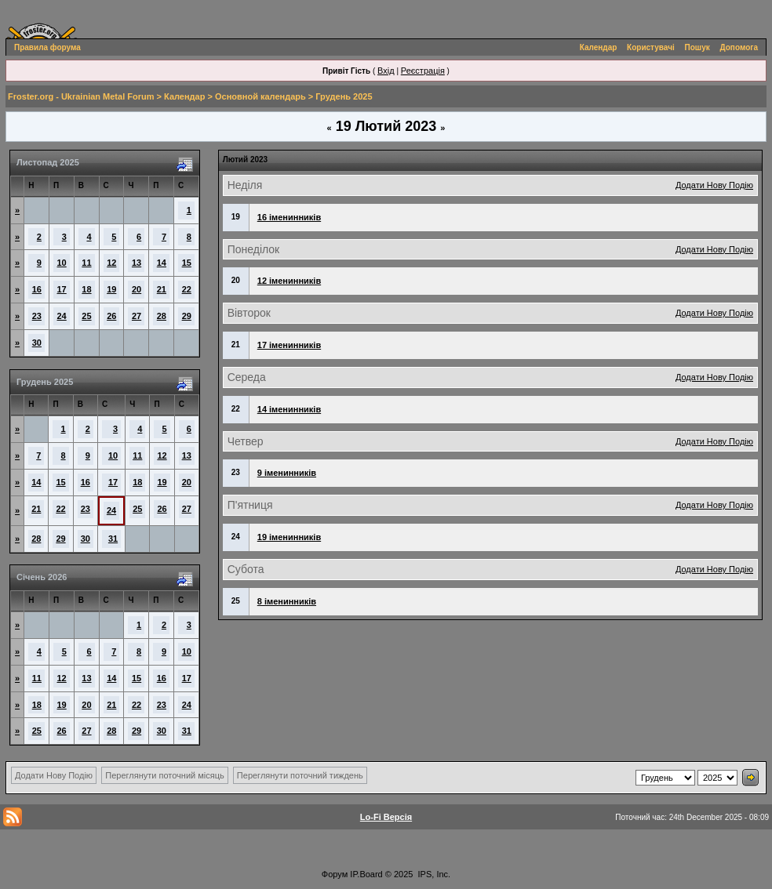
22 (186, 289)
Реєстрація (423, 70)
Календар (598, 47)
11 (86, 262)
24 (62, 316)
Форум (335, 874)
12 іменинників (289, 280)
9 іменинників (286, 472)
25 (86, 316)
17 (62, 289)
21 (161, 289)
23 (37, 316)
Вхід (386, 70)
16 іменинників (289, 217)
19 (111, 289)
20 (136, 289)
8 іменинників (286, 601)
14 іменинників (289, 409)
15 (186, 262)
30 (37, 342)
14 (161, 262)
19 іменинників (289, 537)
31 (113, 538)
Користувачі (651, 47)
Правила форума (47, 47)
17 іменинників (289, 345)
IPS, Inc (433, 874)
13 (136, 262)
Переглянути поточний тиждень (300, 775)
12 (111, 262)
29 (186, 316)
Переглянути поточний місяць (164, 775)
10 (62, 262)
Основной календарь (260, 96)
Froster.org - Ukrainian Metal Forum (81, 96)
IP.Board (366, 874)
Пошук (697, 47)
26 (111, 316)
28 (161, 316)
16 (37, 289)
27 (136, 316)
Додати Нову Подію (714, 185)
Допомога (739, 47)
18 (86, 289)
